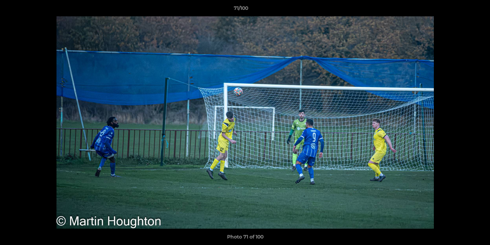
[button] (461, 10)
